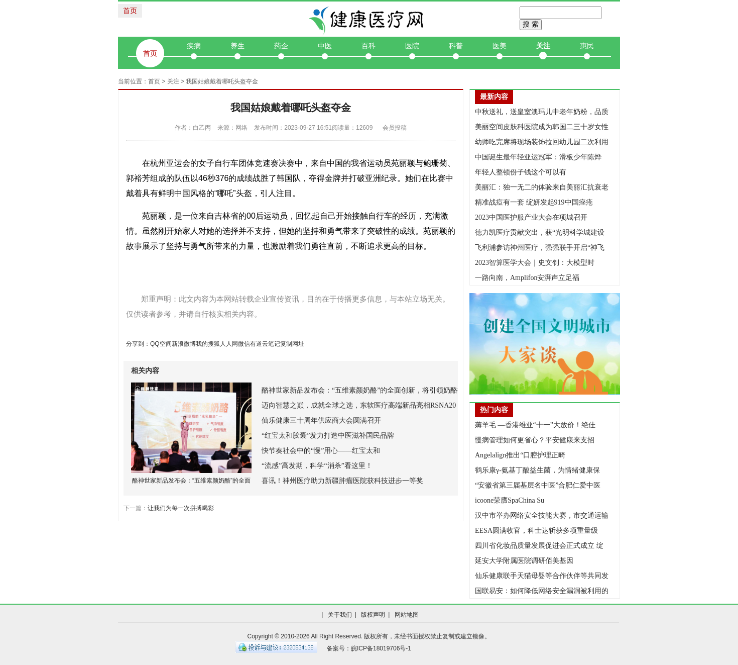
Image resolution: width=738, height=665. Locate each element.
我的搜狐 (208, 343)
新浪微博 (184, 343)
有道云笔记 (265, 343)
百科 (368, 46)
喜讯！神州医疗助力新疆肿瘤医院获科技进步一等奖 (342, 481)
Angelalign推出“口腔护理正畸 (520, 455)
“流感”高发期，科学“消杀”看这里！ (317, 465)
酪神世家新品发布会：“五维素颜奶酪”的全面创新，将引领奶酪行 (363, 390)
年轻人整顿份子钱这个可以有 (520, 172)
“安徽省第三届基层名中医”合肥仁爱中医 (537, 485)
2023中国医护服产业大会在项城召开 (531, 217)
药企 (281, 46)
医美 (500, 46)
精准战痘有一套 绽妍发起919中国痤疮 (534, 202)
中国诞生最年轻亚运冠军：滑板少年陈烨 (538, 157)
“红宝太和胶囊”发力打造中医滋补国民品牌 (328, 435)
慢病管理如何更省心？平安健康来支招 (534, 440)
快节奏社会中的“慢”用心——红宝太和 (321, 450)
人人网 (229, 343)
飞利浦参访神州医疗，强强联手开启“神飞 (539, 247)
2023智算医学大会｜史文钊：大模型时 (534, 262)
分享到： (138, 343)
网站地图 (407, 614)
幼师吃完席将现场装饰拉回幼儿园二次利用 (541, 142)
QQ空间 (161, 343)
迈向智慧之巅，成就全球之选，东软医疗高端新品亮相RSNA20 (359, 405)
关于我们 (340, 614)
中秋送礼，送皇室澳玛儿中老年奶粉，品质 (541, 112)
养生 (237, 46)
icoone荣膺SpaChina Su (509, 500)
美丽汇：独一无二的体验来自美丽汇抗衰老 (541, 187)
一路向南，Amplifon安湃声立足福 (527, 277)
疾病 (194, 46)
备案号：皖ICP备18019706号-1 (369, 648)
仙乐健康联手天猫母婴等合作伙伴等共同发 (541, 576)
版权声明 (373, 614)
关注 (543, 46)
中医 (325, 46)
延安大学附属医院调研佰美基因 (524, 560)
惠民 (587, 46)
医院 (412, 46)
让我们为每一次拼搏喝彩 (181, 508)
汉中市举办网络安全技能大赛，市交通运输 (541, 515)
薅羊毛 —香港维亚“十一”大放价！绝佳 (535, 425)
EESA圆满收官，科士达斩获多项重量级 (536, 530)
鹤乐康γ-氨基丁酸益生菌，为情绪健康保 (537, 470)
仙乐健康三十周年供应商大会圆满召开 (321, 420)
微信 (244, 343)
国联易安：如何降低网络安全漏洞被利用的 (541, 591)
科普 (456, 46)
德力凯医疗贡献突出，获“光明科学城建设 (539, 232)
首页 (130, 11)
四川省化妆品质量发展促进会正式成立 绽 (539, 545)
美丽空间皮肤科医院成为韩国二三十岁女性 (541, 127)
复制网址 (292, 343)
